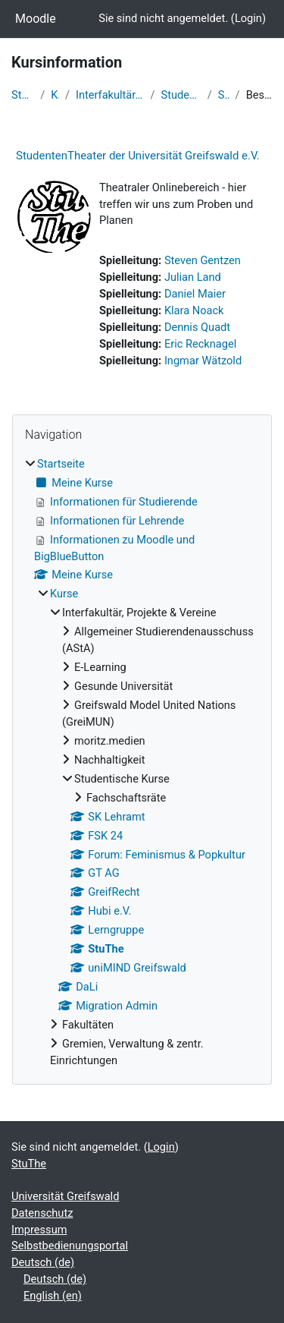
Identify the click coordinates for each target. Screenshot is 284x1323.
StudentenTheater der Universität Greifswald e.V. (138, 155)
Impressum (39, 1229)
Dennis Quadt (197, 327)
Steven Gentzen (202, 260)
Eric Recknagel (200, 344)
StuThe (223, 95)
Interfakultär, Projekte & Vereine (110, 95)
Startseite (22, 95)
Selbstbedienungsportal (69, 1245)
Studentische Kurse (181, 95)
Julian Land (192, 277)
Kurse (55, 95)
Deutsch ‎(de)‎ (42, 1262)
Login (248, 18)
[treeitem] (142, 762)
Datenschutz (42, 1213)
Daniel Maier (195, 294)
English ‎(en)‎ (52, 1296)
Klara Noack (194, 310)
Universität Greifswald (65, 1196)
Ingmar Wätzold (203, 360)
